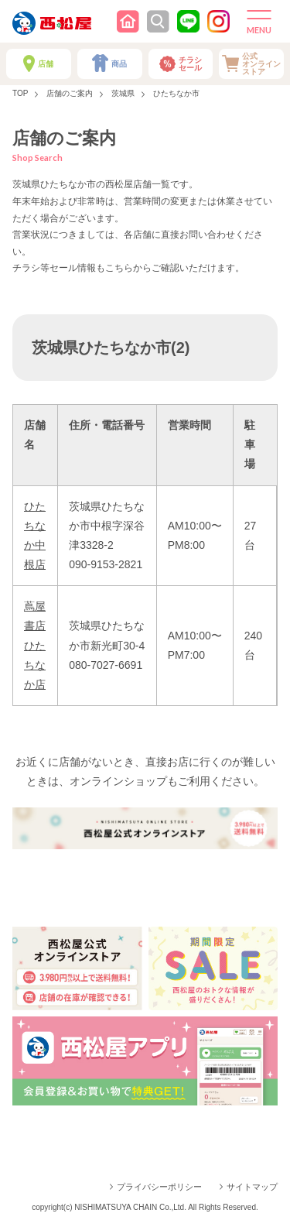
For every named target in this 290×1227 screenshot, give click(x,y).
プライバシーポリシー (159, 1186)
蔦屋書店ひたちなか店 (35, 645)
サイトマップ (252, 1186)
